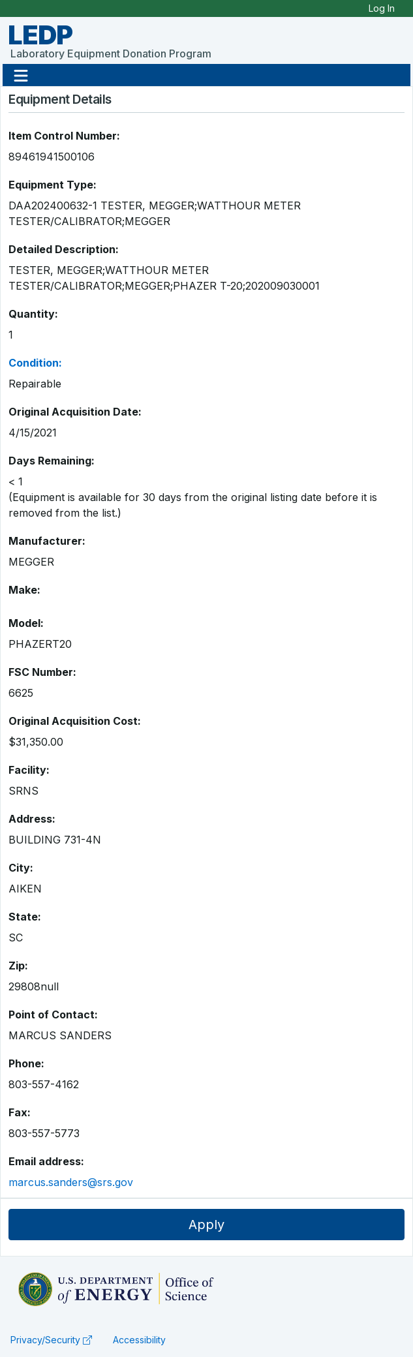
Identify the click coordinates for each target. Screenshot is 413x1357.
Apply (206, 1224)
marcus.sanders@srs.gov (70, 1182)
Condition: (35, 362)
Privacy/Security (51, 1339)
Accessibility (139, 1339)
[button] (21, 75)
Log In (382, 8)
